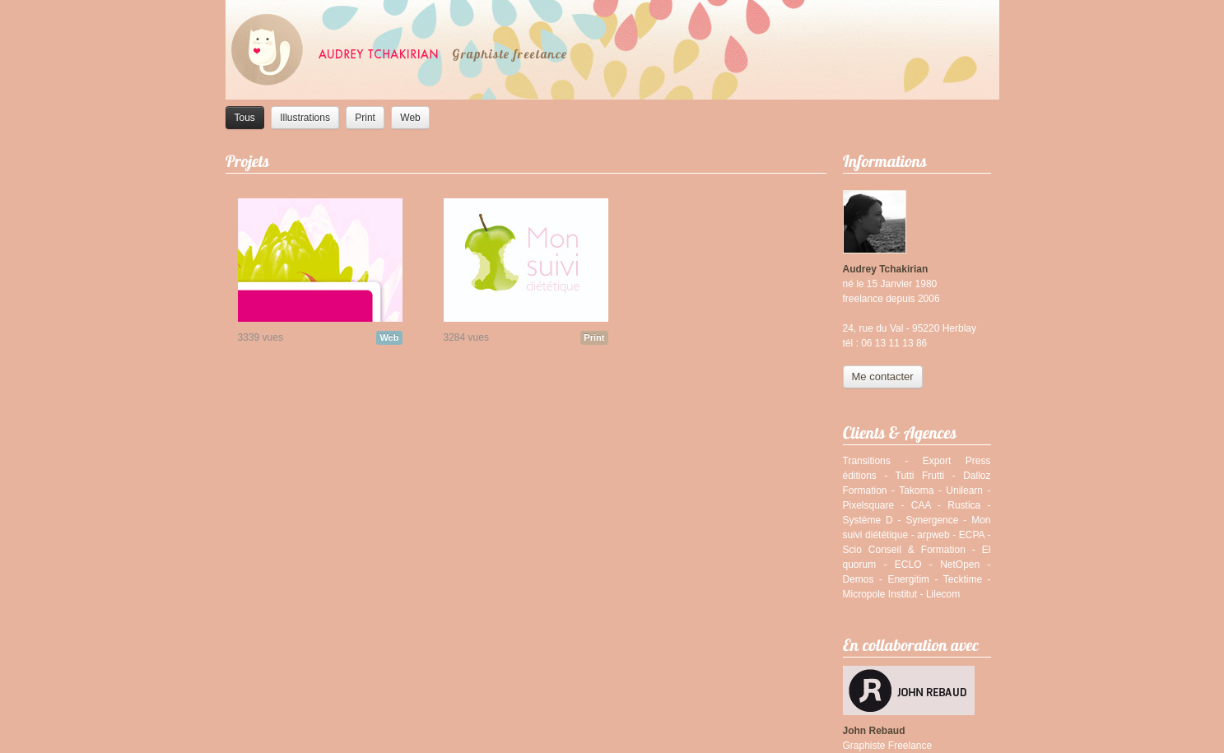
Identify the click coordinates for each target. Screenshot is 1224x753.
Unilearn (964, 490)
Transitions (867, 461)
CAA (921, 505)
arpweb (933, 535)
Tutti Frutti (920, 475)
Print (365, 117)
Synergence (931, 520)
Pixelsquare (869, 505)
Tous (245, 117)
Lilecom (943, 594)
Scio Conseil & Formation (904, 549)
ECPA (971, 535)
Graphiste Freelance (888, 745)
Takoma (916, 490)
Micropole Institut (880, 594)
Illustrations (305, 117)
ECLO (908, 564)
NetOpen (960, 564)
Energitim (908, 579)
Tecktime (962, 579)
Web (410, 117)
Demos (858, 579)
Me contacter (883, 376)
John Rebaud (874, 731)
